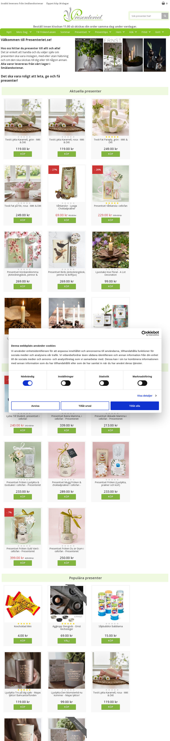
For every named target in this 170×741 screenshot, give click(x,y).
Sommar (65, 32)
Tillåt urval (85, 405)
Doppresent (7, 735)
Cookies (5, 704)
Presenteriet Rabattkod (14, 724)
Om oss (5, 719)
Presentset (83, 32)
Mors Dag (24, 32)
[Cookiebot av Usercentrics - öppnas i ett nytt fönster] (144, 333)
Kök (134, 32)
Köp (21, 153)
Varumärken (7, 709)
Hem (121, 32)
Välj (64, 508)
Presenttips (104, 32)
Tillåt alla (134, 405)
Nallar (4, 729)
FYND (93, 39)
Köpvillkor (6, 714)
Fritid (147, 32)
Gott (160, 32)
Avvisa (35, 405)
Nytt (9, 32)
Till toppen (85, 692)
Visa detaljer (144, 395)
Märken (80, 39)
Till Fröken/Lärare (46, 32)
